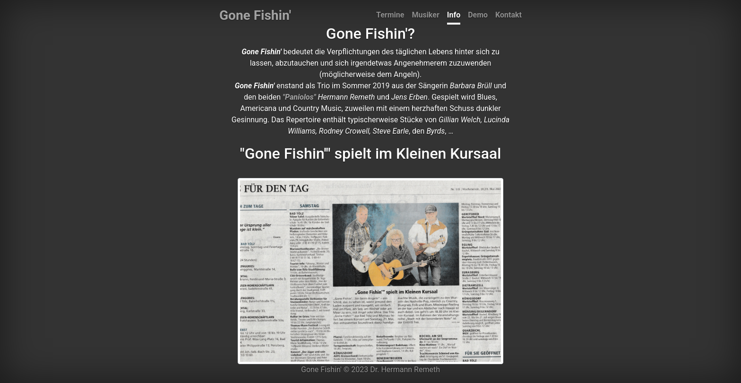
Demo (478, 14)
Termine (390, 14)
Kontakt (508, 14)
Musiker (425, 14)
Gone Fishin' (255, 15)
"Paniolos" (299, 97)
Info (453, 14)
